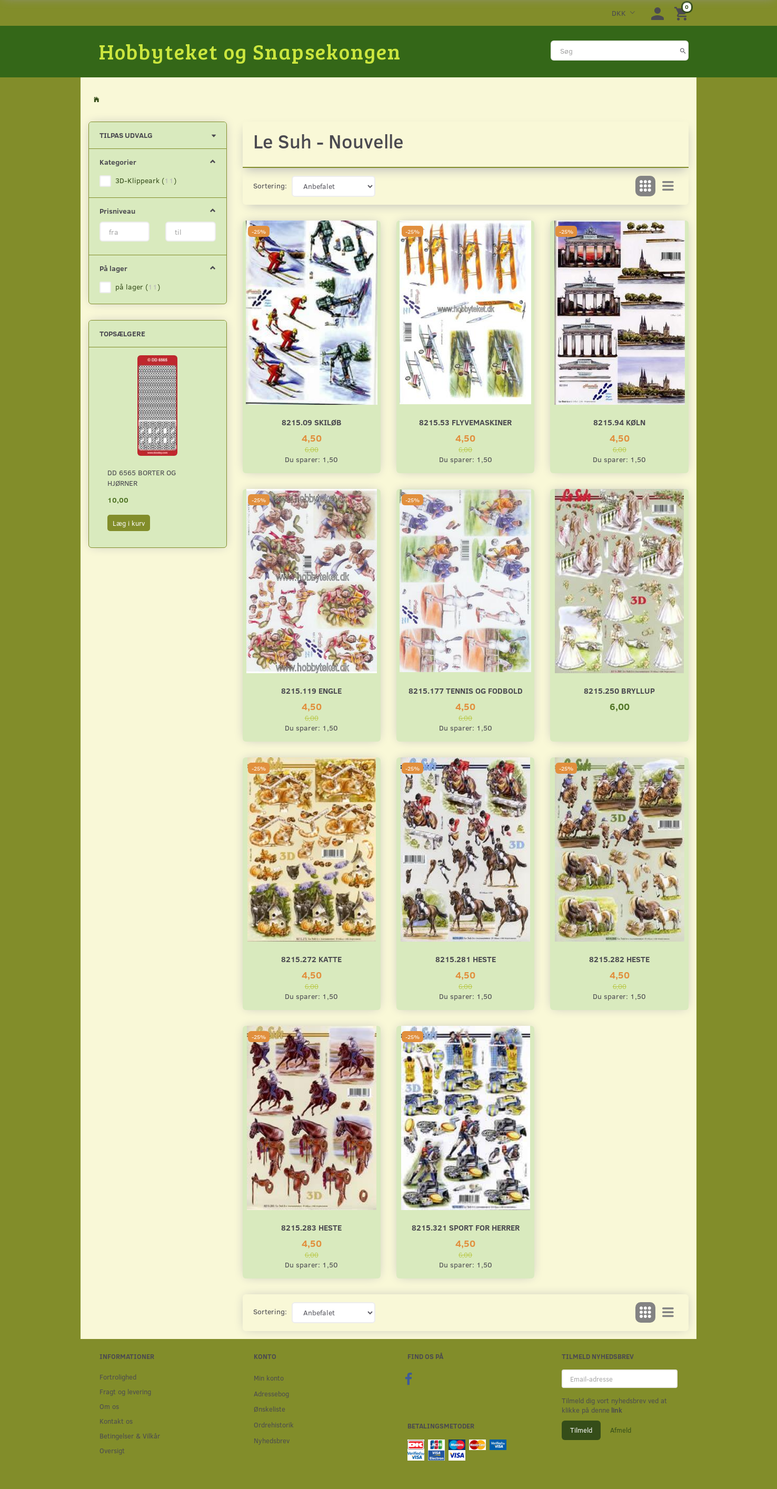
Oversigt (112, 1450)
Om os (109, 1406)
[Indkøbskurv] (682, 13)
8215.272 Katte (311, 958)
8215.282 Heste (619, 958)
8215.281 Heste (465, 958)
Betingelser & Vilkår (129, 1435)
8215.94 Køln (619, 421)
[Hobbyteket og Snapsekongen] (250, 51)
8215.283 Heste (311, 1227)
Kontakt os (116, 1420)
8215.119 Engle (311, 690)
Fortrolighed (117, 1376)
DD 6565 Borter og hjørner (141, 477)
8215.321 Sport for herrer (466, 1227)
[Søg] (683, 50)
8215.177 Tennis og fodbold (466, 690)
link (616, 1410)
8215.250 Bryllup (619, 690)
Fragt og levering (125, 1391)
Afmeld (620, 1430)
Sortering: (270, 186)
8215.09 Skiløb (312, 421)
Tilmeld (581, 1430)
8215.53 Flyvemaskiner (465, 421)
